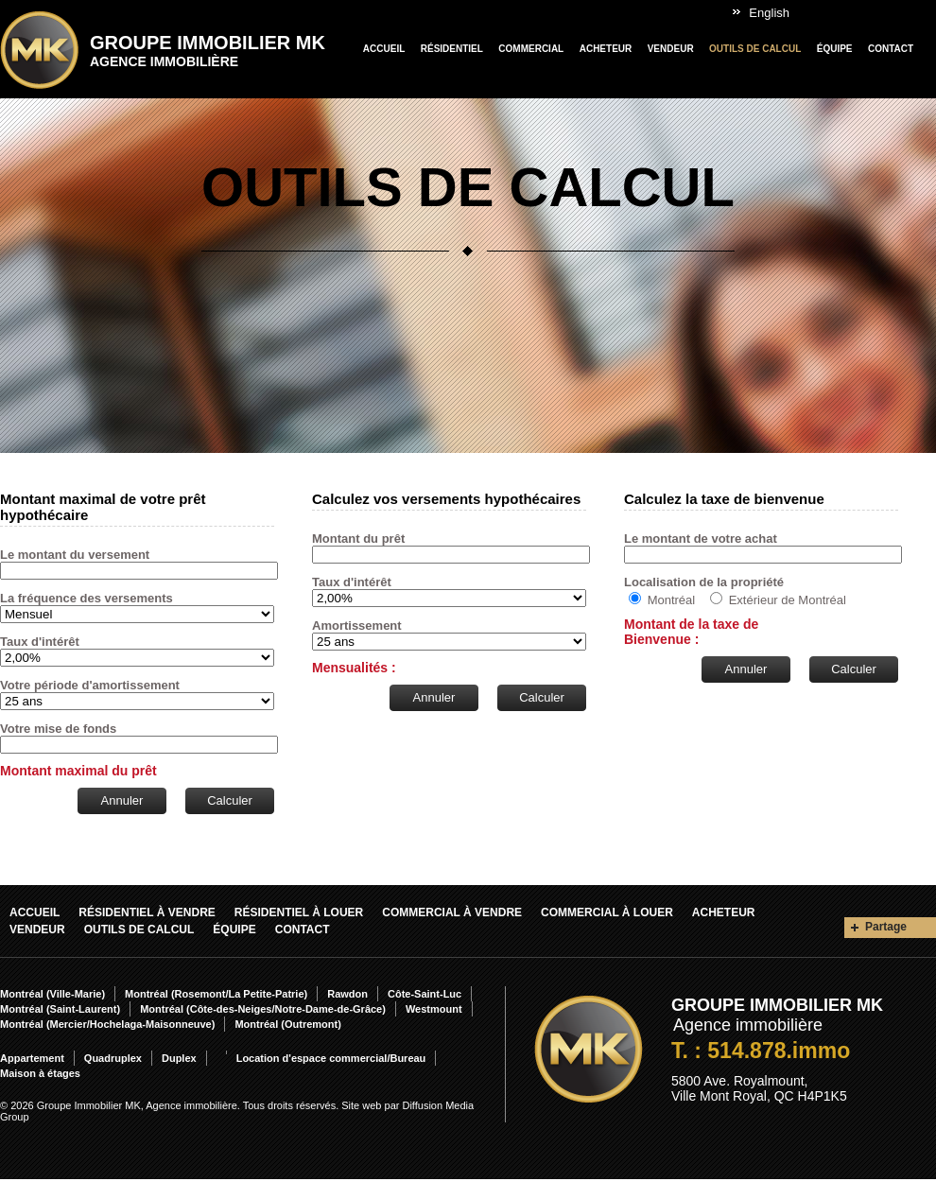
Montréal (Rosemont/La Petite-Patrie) (216, 993)
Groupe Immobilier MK (207, 50)
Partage (886, 926)
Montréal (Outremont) (287, 1024)
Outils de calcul (755, 48)
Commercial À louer (607, 912)
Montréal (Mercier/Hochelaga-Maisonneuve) (107, 1024)
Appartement (32, 1058)
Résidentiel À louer (298, 912)
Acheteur (606, 48)
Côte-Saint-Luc (424, 993)
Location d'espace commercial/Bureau (331, 1058)
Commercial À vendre (452, 912)
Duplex (179, 1058)
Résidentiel (452, 48)
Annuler (122, 800)
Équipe (835, 48)
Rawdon (347, 993)
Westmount (434, 1009)
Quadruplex (113, 1058)
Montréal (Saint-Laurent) (60, 1009)
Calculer (229, 800)
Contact (890, 48)
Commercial (530, 48)
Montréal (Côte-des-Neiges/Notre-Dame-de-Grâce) (263, 1009)
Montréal (672, 600)
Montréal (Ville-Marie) (52, 993)
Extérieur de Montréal (787, 600)
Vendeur (671, 48)
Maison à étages (40, 1073)
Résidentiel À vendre (146, 912)
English (769, 13)
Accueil (384, 48)
